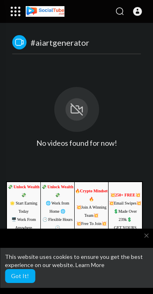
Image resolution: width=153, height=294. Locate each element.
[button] (137, 11)
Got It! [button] (20, 275)
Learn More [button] (89, 264)
